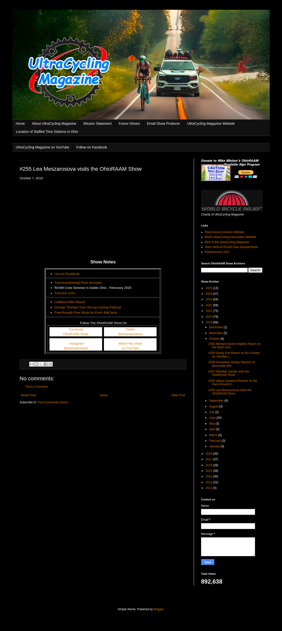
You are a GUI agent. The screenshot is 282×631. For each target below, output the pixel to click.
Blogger (159, 609)
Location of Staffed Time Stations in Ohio (47, 132)
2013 (209, 482)
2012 (209, 488)
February (215, 440)
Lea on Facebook (66, 274)
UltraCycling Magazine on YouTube (42, 147)
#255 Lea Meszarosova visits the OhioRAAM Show (229, 391)
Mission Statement (97, 123)
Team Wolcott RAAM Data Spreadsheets (231, 247)
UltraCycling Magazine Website (211, 123)
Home (20, 123)
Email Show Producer (163, 123)
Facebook (76, 329)
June (212, 417)
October (214, 338)
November (216, 333)
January (214, 446)
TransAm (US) (64, 293)
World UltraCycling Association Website (230, 237)
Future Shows (129, 123)
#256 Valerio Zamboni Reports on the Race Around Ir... (232, 382)
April (212, 429)
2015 (209, 471)
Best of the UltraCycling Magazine (227, 242)
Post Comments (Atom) (53, 402)
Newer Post (28, 395)
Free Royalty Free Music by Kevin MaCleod (85, 312)
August (214, 406)
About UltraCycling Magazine (54, 123)
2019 (209, 322)
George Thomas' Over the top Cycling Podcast (87, 307)
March (213, 435)
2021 (209, 311)
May (212, 423)
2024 (209, 293)
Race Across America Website (224, 232)
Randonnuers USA (217, 252)
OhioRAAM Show (76, 334)
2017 (209, 459)
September (216, 400)
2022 (209, 305)
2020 (209, 316)
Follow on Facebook (91, 147)
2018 (209, 453)
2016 (209, 465)
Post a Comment (37, 386)
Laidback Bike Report (69, 302)
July (212, 412)
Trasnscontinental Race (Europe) (78, 282)
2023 (209, 299)
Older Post (178, 395)
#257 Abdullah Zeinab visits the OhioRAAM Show (228, 373)
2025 (209, 288)
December (216, 327)
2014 (209, 476)
